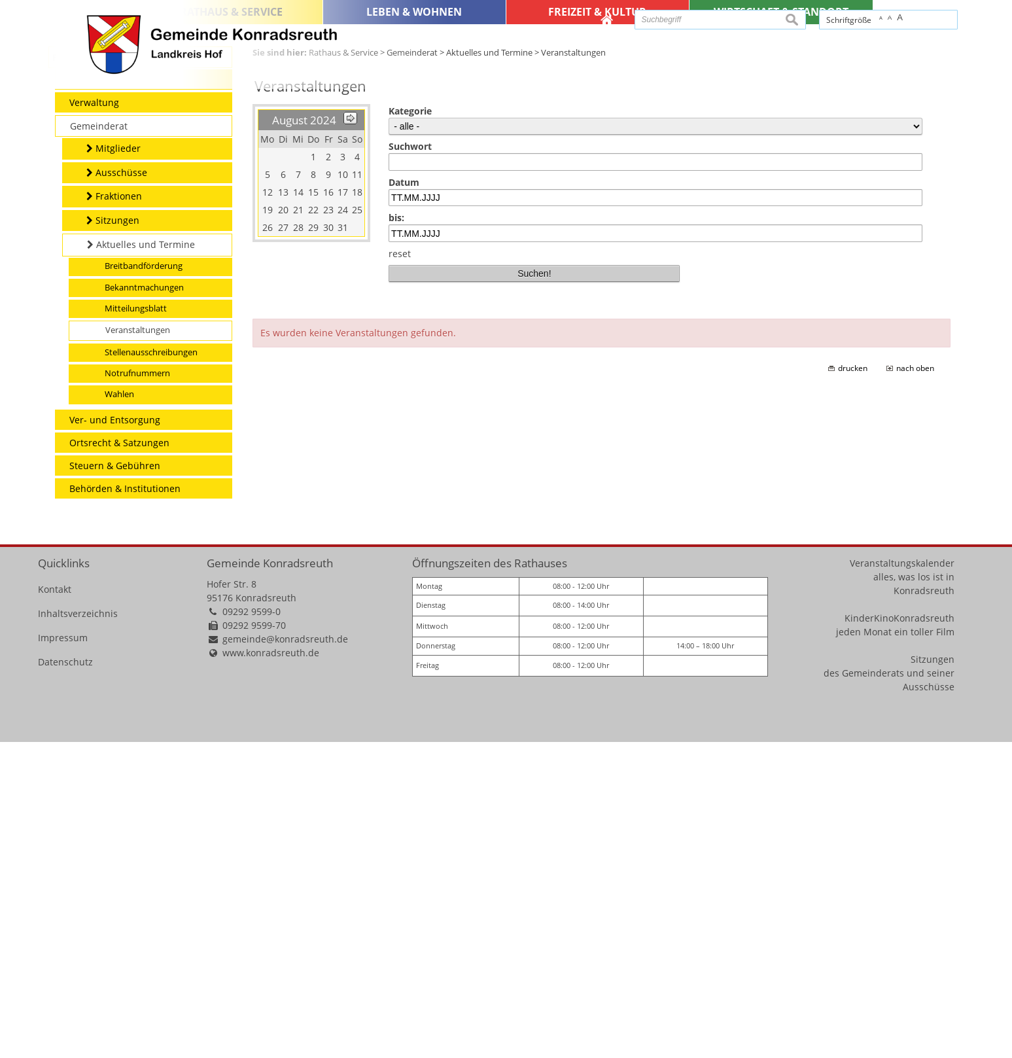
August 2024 (304, 436)
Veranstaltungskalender (902, 879)
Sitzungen (932, 976)
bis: (396, 534)
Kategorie (410, 427)
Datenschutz (65, 978)
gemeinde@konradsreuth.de (285, 955)
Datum (404, 498)
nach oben (915, 684)
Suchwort (410, 463)
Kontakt (54, 905)
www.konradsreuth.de (270, 968)
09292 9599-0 (251, 927)
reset (400, 569)
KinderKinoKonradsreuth (899, 934)
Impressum (63, 953)
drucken (852, 684)
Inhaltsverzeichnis (78, 929)
